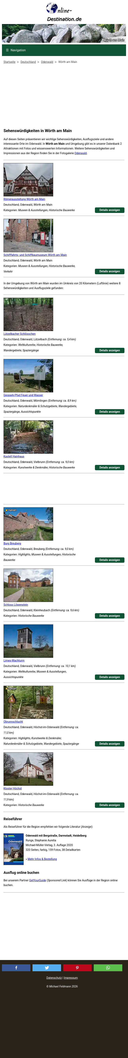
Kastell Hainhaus (14, 456)
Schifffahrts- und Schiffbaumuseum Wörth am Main (35, 255)
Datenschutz (54, 977)
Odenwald (80, 153)
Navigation (16, 50)
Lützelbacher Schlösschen (20, 333)
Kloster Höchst (13, 788)
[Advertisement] (63, 96)
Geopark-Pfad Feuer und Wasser (23, 395)
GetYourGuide (37, 880)
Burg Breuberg (12, 543)
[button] (16, 967)
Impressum (71, 977)
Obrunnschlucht (13, 721)
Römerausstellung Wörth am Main (24, 199)
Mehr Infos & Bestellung (42, 859)
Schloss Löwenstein (16, 604)
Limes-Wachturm (14, 660)
